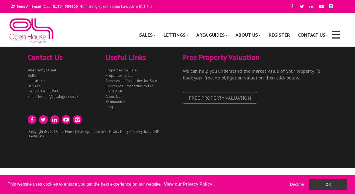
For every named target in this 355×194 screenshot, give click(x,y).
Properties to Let (119, 75)
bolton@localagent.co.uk (58, 96)
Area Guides (211, 35)
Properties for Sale (121, 70)
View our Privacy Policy (188, 184)
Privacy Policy (119, 131)
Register (279, 35)
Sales (147, 35)
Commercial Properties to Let (129, 86)
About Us (248, 35)
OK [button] (328, 184)
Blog (109, 107)
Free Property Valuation (220, 98)
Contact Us (313, 35)
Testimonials (115, 101)
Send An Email (26, 6)
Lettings (175, 35)
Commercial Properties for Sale (131, 80)
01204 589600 (65, 6)
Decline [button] (297, 184)
